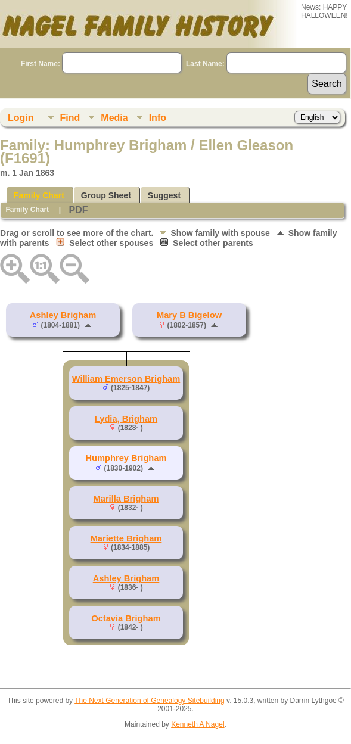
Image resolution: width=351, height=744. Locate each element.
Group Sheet (106, 195)
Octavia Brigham (125, 618)
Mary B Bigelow (189, 315)
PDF (78, 210)
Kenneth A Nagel (197, 724)
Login (21, 118)
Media (114, 118)
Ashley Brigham (63, 315)
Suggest (164, 195)
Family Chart (39, 195)
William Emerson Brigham (126, 379)
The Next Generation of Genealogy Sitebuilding (149, 700)
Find (70, 118)
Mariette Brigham (126, 538)
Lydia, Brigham (126, 419)
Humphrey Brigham (126, 458)
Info (157, 118)
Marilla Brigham (126, 498)
